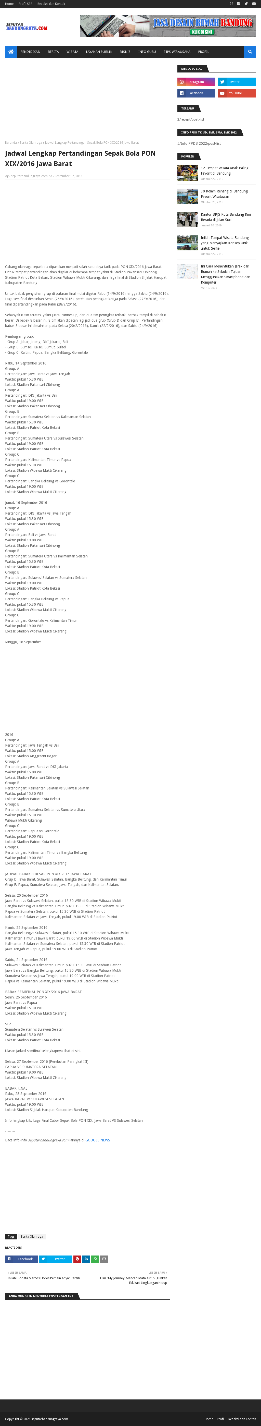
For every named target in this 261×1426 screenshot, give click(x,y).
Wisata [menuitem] (73, 52)
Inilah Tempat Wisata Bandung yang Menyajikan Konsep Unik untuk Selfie (225, 243)
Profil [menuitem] (203, 52)
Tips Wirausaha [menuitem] (177, 52)
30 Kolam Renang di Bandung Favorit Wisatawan (224, 194)
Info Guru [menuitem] (147, 52)
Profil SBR (25, 4)
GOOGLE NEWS (97, 1140)
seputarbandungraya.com (29, 176)
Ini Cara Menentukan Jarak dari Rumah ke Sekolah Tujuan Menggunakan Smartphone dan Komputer (225, 274)
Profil (221, 1419)
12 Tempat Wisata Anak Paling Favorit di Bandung (225, 170)
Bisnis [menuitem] (125, 52)
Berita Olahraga (31, 142)
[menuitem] (11, 52)
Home (9, 4)
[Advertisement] (87, 101)
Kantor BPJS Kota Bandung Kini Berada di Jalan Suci (226, 217)
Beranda (11, 142)
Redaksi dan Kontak (51, 4)
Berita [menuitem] (53, 52)
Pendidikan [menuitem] (30, 52)
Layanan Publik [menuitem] (99, 52)
